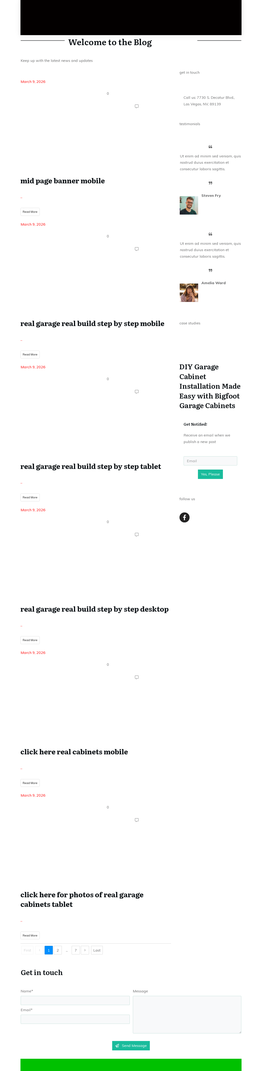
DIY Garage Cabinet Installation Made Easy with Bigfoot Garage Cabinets (210, 380)
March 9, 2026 (33, 85)
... (21, 200)
